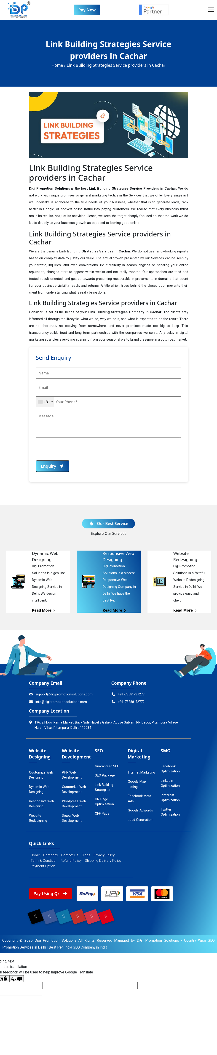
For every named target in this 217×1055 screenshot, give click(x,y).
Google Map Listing (137, 784)
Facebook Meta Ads (139, 799)
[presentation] (70, 452)
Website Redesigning (38, 818)
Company (50, 855)
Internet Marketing (141, 773)
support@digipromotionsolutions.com (61, 695)
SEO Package (105, 776)
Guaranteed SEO (107, 767)
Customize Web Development (74, 790)
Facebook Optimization (170, 769)
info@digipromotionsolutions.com (58, 702)
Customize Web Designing (41, 775)
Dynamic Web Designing (39, 790)
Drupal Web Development (72, 818)
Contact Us (69, 855)
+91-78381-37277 (128, 695)
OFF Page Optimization (104, 816)
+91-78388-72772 (128, 702)
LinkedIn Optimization (170, 783)
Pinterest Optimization (170, 798)
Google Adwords (140, 811)
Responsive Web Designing (41, 804)
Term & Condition (44, 861)
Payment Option (43, 866)
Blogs (86, 855)
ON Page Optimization (104, 802)
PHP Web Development (72, 775)
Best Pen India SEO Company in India (79, 948)
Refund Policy (71, 861)
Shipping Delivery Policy (103, 861)
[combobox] (45, 402)
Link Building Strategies (104, 788)
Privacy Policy (104, 855)
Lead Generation (140, 820)
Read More (44, 610)
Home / (58, 65)
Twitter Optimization (170, 812)
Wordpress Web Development (74, 804)
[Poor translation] (16, 980)
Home (35, 855)
